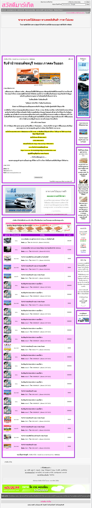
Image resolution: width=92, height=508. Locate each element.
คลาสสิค (52, 480)
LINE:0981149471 (38, 140)
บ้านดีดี (58, 470)
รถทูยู (42, 470)
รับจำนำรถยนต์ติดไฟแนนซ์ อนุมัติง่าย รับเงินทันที (34, 257)
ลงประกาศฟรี (39, 10)
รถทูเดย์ (38, 470)
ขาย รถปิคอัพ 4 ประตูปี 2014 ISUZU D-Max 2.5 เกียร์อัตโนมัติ (37, 239)
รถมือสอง (83, 313)
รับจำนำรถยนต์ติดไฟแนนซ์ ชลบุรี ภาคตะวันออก (34, 435)
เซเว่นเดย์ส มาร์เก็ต (47, 472)
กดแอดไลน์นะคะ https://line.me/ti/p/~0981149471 (38, 143)
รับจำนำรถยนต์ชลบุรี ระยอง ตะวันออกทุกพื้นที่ (33, 266)
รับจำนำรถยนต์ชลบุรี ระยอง (29, 391)
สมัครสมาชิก (20, 10)
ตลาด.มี (64, 472)
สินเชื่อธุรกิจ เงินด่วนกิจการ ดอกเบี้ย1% (32, 283)
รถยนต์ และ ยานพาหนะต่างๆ (20, 59)
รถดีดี (28, 470)
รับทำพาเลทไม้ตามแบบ (48, 25)
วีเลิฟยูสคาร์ (48, 470)
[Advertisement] (46, 41)
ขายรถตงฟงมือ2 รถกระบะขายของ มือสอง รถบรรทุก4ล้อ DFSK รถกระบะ (41, 248)
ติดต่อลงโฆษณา (58, 10)
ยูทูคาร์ (33, 470)
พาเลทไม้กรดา (59, 196)
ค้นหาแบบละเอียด (30, 10)
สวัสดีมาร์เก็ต (7, 59)
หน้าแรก (4, 10)
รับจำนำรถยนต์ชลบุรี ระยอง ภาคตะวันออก (33, 275)
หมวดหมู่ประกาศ (11, 10)
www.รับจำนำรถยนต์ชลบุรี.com (38, 147)
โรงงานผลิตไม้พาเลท (27, 25)
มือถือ (57, 480)
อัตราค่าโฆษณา (48, 10)
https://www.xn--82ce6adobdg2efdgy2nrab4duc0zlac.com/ (38, 150)
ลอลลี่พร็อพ (64, 470)
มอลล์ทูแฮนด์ (57, 472)
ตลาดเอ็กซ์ (39, 472)
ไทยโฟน (52, 475)
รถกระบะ (32, 59)
